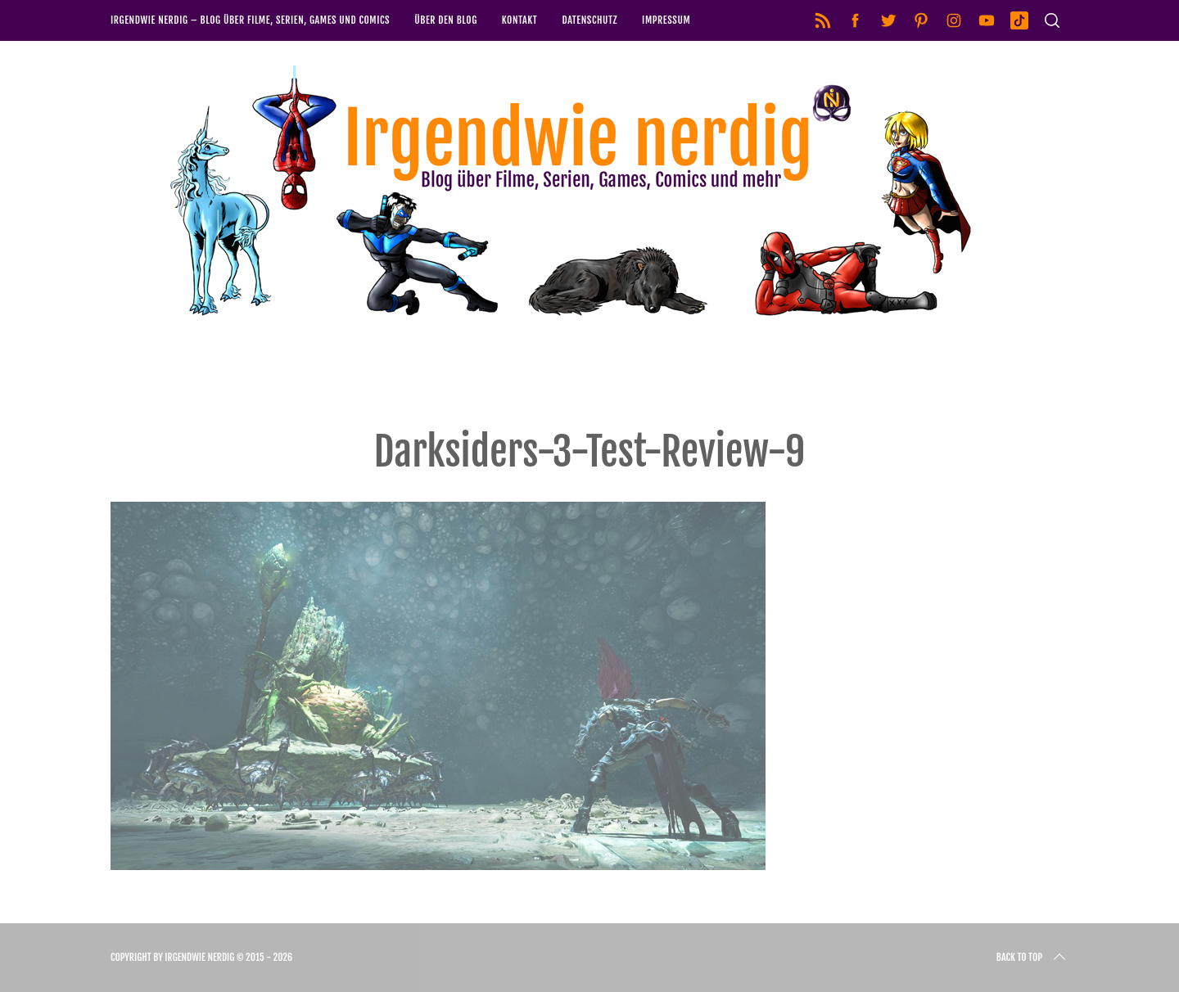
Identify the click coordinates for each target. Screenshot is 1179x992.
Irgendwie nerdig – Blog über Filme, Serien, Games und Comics (250, 20)
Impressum (666, 20)
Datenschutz (589, 20)
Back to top (1032, 958)
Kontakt (520, 20)
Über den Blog (445, 20)
